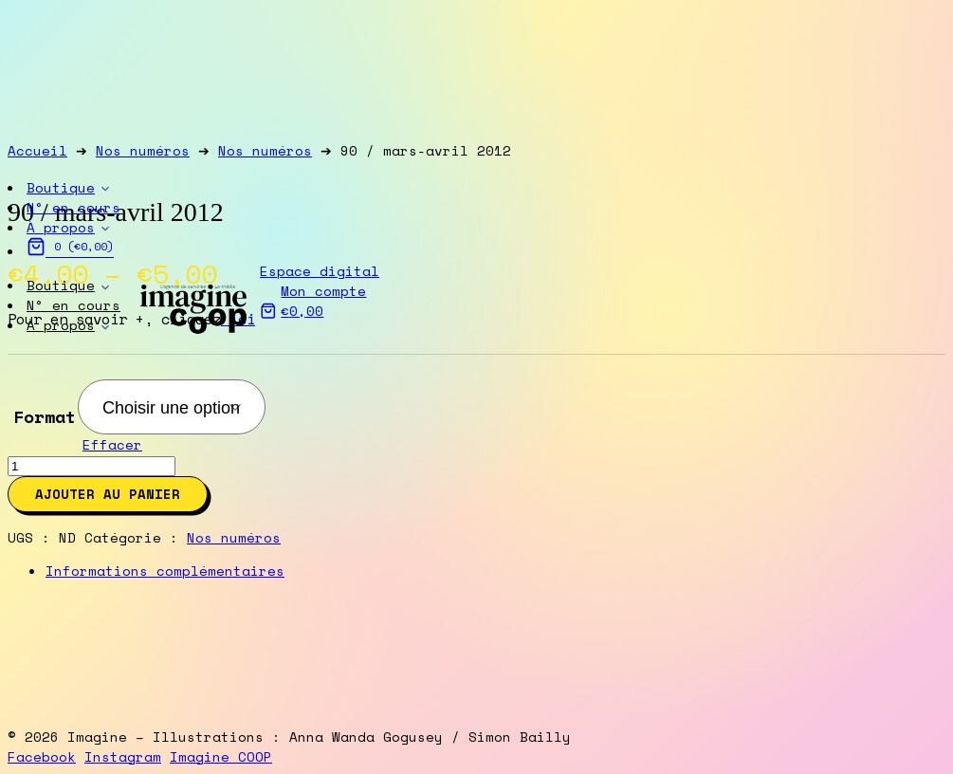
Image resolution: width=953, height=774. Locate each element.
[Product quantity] (91, 466)
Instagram (122, 756)
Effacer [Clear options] (112, 444)
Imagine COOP (221, 756)
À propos (61, 325)
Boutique (61, 285)
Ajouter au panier (107, 494)
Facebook (42, 756)
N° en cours (73, 305)
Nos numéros (234, 537)
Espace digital (319, 271)
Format (44, 416)
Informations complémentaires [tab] (165, 570)
